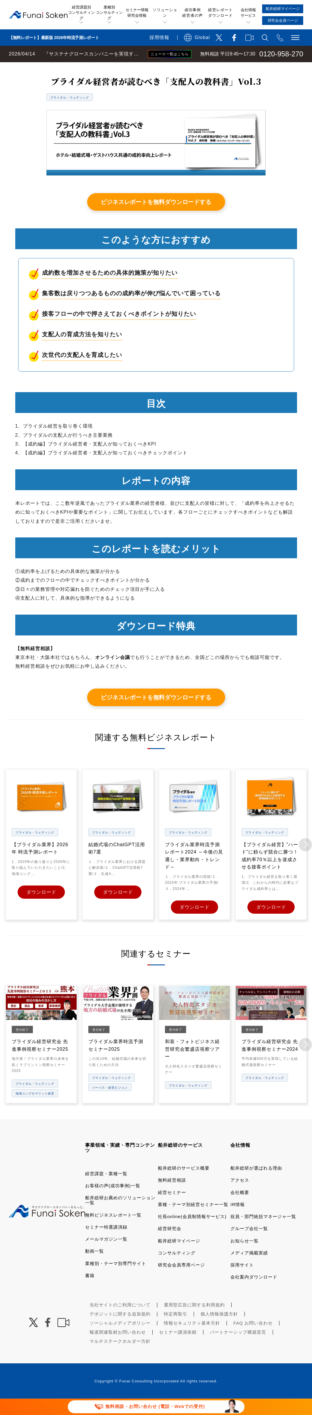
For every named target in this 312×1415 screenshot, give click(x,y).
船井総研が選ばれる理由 (256, 1183)
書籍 (90, 1290)
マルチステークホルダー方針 (120, 1356)
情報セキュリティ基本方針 (192, 1338)
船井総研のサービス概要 (184, 1183)
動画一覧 (94, 1266)
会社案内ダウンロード (253, 1292)
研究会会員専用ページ (181, 1280)
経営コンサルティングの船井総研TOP (43, 68)
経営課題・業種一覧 (106, 1189)
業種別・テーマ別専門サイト (115, 1278)
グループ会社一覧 (249, 1244)
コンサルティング (176, 1268)
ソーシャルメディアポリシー (120, 1338)
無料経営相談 (172, 1195)
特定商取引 (175, 1329)
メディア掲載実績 (249, 1268)
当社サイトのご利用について (120, 1320)
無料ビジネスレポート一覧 (115, 68)
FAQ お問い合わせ (253, 1338)
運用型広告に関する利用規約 (194, 1320)
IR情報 (237, 1220)
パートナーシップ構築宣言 (238, 1347)
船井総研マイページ (179, 1256)
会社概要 (239, 1207)
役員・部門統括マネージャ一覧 (263, 1232)
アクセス (239, 1195)
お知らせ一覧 (244, 1256)
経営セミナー (172, 1207)
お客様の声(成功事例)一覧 (112, 1201)
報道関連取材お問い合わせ (118, 1347)
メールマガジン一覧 (106, 1254)
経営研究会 (169, 1244)
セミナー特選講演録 (106, 1242)
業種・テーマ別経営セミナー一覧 (193, 1220)
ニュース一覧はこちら (170, 54)
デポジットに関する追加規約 (120, 1329)
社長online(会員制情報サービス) (192, 1232)
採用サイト (242, 1280)
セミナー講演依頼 (178, 1347)
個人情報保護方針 (219, 1329)
